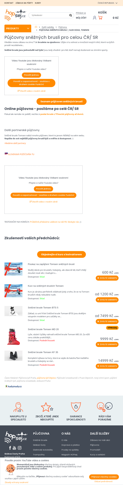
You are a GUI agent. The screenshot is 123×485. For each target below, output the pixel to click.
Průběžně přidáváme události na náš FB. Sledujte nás (54, 221)
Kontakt (8, 3)
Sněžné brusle (40, 440)
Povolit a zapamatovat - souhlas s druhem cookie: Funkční (31, 83)
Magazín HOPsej (69, 454)
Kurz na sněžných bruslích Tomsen (46, 286)
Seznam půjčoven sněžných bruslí (61, 101)
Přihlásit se (81, 13)
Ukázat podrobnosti (103, 481)
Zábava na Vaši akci (100, 440)
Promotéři (95, 449)
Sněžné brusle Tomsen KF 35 (43, 352)
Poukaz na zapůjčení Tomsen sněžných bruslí (51, 264)
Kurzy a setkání (97, 454)
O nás (66, 434)
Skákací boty (39, 445)
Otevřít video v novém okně (31, 91)
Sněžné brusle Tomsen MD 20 (43, 329)
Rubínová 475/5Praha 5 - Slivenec (14, 456)
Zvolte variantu (107, 278)
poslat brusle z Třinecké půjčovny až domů (61, 114)
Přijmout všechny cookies (104, 476)
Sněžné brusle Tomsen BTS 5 (43, 307)
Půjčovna (41, 434)
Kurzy (38, 3)
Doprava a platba (71, 445)
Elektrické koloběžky (43, 449)
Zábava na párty (24, 3)
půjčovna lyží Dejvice (46, 377)
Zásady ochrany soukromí (16, 482)
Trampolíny (39, 454)
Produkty (17, 28)
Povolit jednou (31, 75)
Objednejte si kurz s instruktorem (61, 254)
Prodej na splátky (70, 449)
